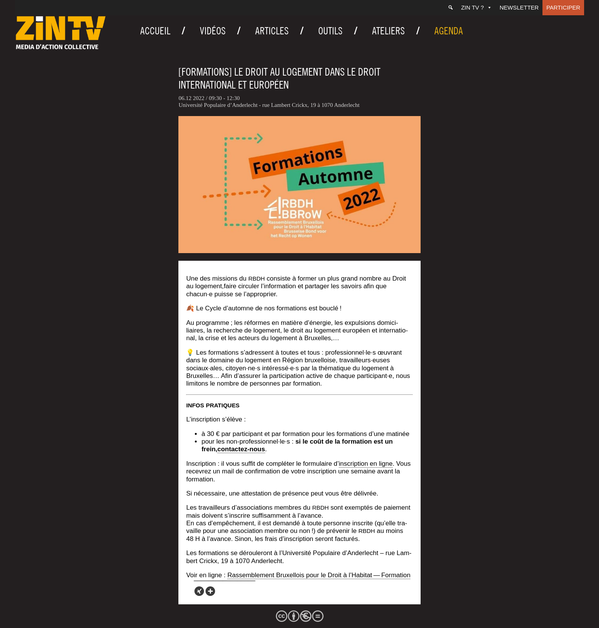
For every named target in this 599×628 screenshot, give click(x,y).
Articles (272, 31)
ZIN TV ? (476, 7)
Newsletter (519, 7)
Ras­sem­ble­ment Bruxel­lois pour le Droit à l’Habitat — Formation (318, 575)
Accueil (155, 31)
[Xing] (199, 591)
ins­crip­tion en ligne (366, 463)
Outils (330, 31)
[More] (210, 591)
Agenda (448, 31)
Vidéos (213, 31)
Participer (563, 7)
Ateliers (388, 31)
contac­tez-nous (241, 449)
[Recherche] (450, 7)
